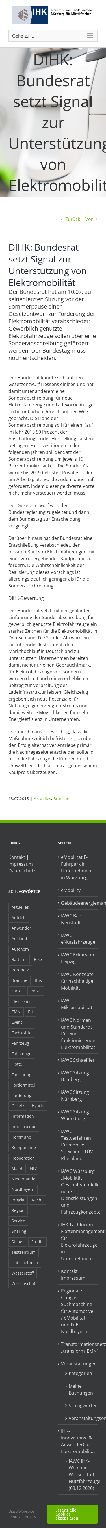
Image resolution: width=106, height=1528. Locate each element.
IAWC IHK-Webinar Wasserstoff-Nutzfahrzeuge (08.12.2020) (80, 1474)
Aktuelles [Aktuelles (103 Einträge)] (20, 907)
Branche (61, 798)
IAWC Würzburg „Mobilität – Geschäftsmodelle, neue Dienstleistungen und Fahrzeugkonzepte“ (78, 1191)
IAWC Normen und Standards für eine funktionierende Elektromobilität (78, 1033)
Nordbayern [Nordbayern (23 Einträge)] (23, 1189)
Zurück (72, 219)
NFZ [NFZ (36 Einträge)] (33, 1168)
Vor (89, 219)
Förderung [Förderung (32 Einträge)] (21, 1095)
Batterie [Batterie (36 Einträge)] (19, 959)
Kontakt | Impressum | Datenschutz (22, 864)
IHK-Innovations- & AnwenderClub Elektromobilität (78, 1441)
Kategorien (80, 1373)
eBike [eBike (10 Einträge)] (36, 990)
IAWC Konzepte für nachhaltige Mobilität (77, 981)
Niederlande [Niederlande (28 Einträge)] (23, 1179)
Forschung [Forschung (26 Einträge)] (21, 1074)
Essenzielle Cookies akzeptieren (66, 1514)
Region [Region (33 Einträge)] (18, 1210)
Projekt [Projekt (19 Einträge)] (18, 1199)
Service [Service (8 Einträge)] (18, 1220)
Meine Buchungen (80, 1389)
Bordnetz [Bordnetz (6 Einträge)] (20, 970)
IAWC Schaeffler (78, 1060)
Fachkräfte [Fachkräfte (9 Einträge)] (21, 1032)
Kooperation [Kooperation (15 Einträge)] (23, 1158)
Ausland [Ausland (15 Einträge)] (19, 938)
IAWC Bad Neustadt (71, 919)
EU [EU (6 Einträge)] (30, 1011)
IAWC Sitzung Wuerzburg (75, 1115)
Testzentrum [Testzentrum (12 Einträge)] (24, 1252)
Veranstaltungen (78, 1364)
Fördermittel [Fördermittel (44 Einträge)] (23, 1085)
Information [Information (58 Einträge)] (23, 1116)
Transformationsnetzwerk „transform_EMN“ (78, 1347)
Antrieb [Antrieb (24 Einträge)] (19, 917)
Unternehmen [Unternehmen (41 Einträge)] (25, 1262)
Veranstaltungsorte (80, 1418)
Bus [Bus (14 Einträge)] (38, 980)
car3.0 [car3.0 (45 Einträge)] (17, 990)
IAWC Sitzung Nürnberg (75, 1095)
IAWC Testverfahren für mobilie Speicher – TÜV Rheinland (77, 1144)
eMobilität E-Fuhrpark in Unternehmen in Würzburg (76, 867)
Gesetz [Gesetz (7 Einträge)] (18, 1105)
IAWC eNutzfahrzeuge (78, 938)
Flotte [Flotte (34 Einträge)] (17, 1064)
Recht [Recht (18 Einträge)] (37, 1199)
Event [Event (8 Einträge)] (17, 1022)
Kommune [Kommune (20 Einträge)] (21, 1137)
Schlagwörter (80, 1405)
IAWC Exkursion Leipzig (77, 958)
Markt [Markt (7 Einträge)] (17, 1168)
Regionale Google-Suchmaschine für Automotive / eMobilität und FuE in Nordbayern (77, 1311)
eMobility (71, 890)
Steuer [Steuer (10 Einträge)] (18, 1241)
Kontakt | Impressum (73, 1274)
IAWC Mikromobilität (76, 1003)
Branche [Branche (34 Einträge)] (19, 980)
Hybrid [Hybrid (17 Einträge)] (38, 1105)
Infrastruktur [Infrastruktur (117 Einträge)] (24, 1126)
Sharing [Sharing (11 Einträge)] (19, 1231)
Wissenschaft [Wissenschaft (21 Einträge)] (24, 1283)
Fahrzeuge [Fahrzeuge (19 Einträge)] (21, 1053)
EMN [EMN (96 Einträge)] (16, 1011)
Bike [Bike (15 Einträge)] (38, 959)
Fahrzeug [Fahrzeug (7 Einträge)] (20, 1043)
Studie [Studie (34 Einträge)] (37, 1241)
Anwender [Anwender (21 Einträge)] (21, 928)
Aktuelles (42, 798)
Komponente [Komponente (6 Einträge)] (24, 1147)
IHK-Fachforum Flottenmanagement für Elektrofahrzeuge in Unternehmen (78, 1241)
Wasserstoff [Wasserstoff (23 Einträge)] (23, 1273)
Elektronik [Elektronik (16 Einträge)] (21, 1001)
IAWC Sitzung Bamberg (75, 1076)
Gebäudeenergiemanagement (78, 903)
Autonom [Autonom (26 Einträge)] (20, 949)
